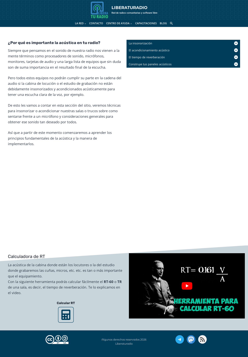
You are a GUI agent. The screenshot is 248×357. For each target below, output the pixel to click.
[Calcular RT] (66, 315)
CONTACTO (96, 23)
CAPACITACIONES (146, 23)
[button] (171, 23)
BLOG (163, 23)
